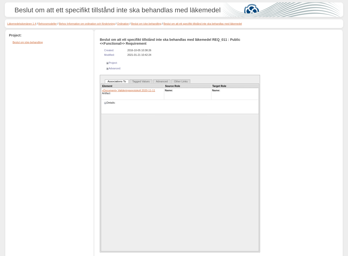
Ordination (123, 23)
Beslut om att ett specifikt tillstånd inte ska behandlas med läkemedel (202, 23)
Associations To (117, 81)
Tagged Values (141, 81)
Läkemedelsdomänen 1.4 (21, 23)
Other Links (181, 81)
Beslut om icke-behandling (146, 23)
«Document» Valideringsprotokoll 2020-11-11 (128, 90)
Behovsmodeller (47, 23)
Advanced (162, 81)
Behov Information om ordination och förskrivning (87, 23)
